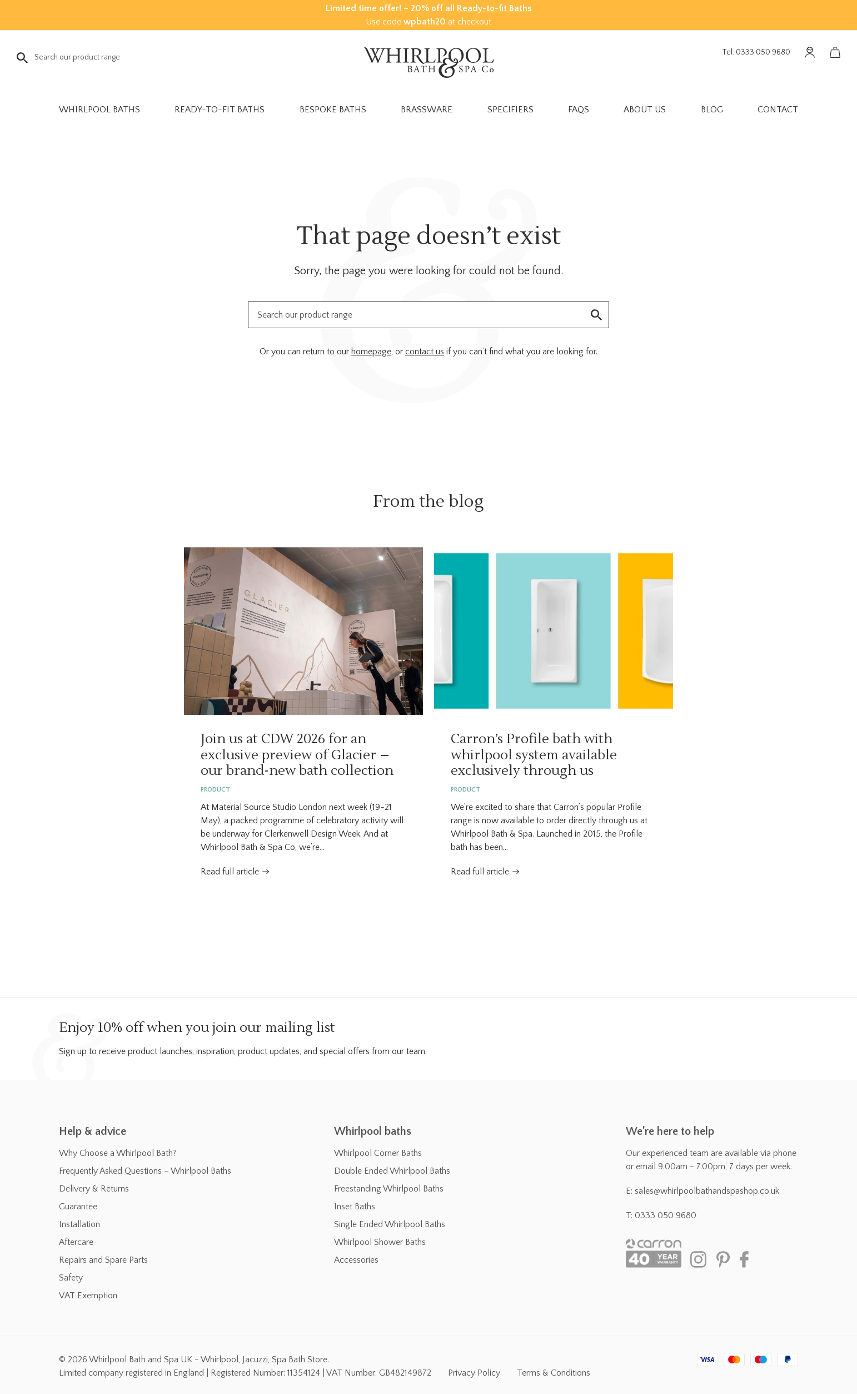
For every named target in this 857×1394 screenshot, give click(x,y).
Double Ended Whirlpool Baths (392, 1171)
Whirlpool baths (372, 1131)
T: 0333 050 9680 (661, 1215)
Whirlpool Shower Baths (380, 1242)
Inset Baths (354, 1207)
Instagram (698, 1259)
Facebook (748, 1259)
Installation (79, 1224)
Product (215, 789)
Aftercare (76, 1242)
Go (22, 57)
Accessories (356, 1260)
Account (809, 52)
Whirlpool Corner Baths (378, 1153)
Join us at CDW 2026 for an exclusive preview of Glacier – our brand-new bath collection (303, 631)
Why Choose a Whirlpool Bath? (117, 1153)
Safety (71, 1278)
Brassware (426, 110)
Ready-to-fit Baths (494, 8)
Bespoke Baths (333, 110)
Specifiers (510, 110)
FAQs (578, 110)
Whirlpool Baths (99, 110)
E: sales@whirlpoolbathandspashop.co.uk (702, 1191)
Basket (834, 52)
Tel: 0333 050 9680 (756, 52)
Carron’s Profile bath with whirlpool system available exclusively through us (553, 631)
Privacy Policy (474, 1373)
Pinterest (723, 1259)
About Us (645, 110)
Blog (712, 110)
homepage (371, 352)
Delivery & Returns (94, 1189)
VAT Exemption (88, 1296)
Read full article (230, 872)
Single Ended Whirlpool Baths (389, 1224)
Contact (778, 110)
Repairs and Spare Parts (103, 1260)
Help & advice (92, 1131)
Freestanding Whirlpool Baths (389, 1189)
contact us (424, 352)
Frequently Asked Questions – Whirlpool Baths (145, 1171)
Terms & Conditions (553, 1373)
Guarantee (78, 1207)
